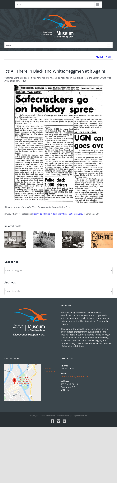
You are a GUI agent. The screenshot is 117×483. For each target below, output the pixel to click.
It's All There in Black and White (53, 213)
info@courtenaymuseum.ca (74, 376)
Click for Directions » (49, 370)
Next (108, 56)
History (35, 213)
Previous (99, 56)
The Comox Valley (75, 213)
